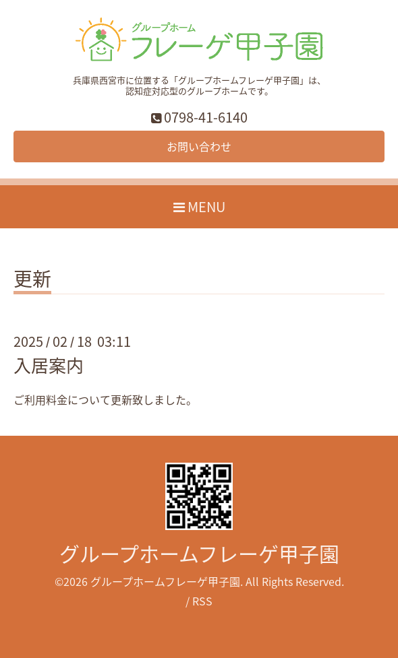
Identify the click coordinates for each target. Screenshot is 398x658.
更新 (32, 280)
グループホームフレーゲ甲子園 (199, 553)
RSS (202, 601)
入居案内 (48, 365)
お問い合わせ (199, 146)
